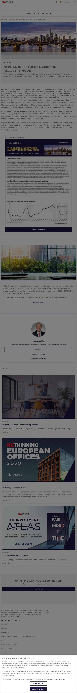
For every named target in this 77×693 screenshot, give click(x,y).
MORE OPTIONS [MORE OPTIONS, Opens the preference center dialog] (38, 683)
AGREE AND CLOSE (39, 689)
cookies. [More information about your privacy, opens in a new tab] (62, 679)
